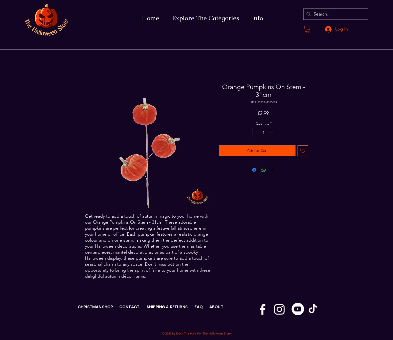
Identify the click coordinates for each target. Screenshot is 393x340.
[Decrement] (256, 132)
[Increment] (271, 132)
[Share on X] (273, 170)
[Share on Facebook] (254, 170)
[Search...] (335, 14)
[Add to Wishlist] (303, 150)
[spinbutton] (263, 132)
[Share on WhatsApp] (264, 170)
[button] (307, 29)
